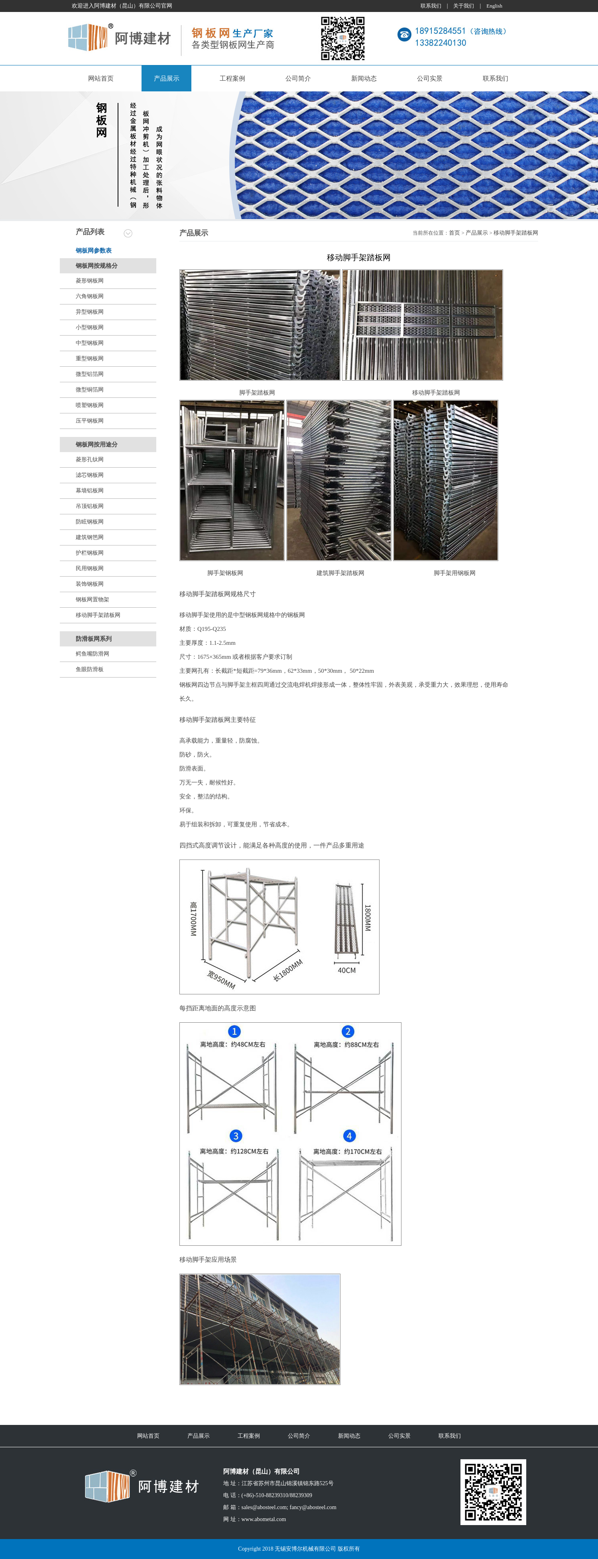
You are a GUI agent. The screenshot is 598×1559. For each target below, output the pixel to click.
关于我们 (463, 6)
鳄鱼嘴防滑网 (92, 654)
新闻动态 (364, 78)
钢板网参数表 (94, 250)
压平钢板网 (90, 421)
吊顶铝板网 (90, 506)
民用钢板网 (90, 568)
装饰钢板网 (90, 584)
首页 (454, 233)
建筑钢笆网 (90, 537)
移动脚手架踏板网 (98, 615)
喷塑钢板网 (90, 405)
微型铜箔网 (90, 390)
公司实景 (430, 78)
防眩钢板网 (90, 522)
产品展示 (166, 78)
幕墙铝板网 (90, 491)
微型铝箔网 (90, 374)
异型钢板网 (90, 312)
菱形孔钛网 (90, 459)
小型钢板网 (90, 327)
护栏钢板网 (90, 553)
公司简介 (298, 78)
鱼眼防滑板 (90, 669)
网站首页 (101, 78)
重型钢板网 (90, 359)
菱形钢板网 (90, 281)
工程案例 (232, 78)
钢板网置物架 (92, 600)
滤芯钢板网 (90, 475)
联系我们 (431, 6)
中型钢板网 (90, 343)
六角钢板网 (90, 296)
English (494, 6)
